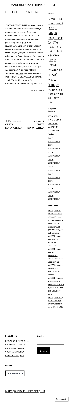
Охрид (33, 84)
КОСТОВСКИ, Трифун (14, 348)
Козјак (37, 46)
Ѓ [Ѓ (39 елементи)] (53, 19)
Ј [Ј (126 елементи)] (59, 19)
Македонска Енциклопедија (35, 5)
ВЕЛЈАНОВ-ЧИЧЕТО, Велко (17, 341)
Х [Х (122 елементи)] (57, 94)
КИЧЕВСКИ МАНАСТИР (15, 345)
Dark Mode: (61, 399)
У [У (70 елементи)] (57, 90)
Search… (40, 336)
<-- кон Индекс (37, 90)
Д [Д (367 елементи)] (52, 42)
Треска (30, 32)
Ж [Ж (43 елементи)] (56, 47)
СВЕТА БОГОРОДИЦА (16, 25)
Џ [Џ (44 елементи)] (58, 23)
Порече (19, 73)
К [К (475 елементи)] (52, 55)
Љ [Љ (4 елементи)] (49, 24)
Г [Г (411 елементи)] (58, 38)
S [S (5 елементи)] (49, 19)
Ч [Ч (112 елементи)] (56, 98)
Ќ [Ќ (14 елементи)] (53, 24)
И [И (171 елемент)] (58, 50)
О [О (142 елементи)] (58, 70)
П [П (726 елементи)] (52, 74)
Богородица (10, 84)
